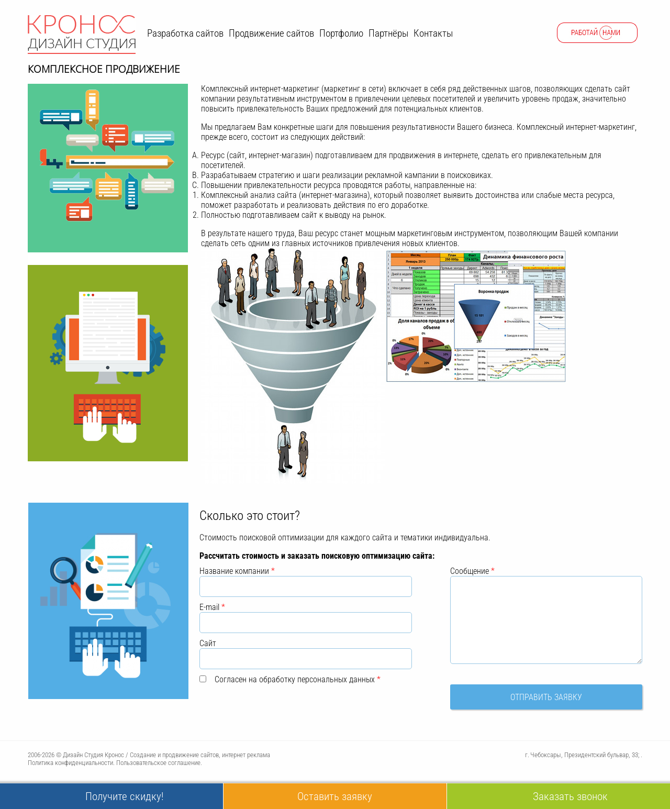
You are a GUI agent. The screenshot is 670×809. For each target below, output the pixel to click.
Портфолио (341, 33)
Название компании (237, 571)
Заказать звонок (570, 796)
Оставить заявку (334, 796)
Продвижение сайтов (271, 33)
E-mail (212, 607)
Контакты (433, 33)
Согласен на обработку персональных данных (298, 679)
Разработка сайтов (185, 33)
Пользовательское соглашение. (159, 763)
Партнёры (388, 33)
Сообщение (472, 571)
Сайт (207, 643)
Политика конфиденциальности (70, 763)
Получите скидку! (124, 796)
